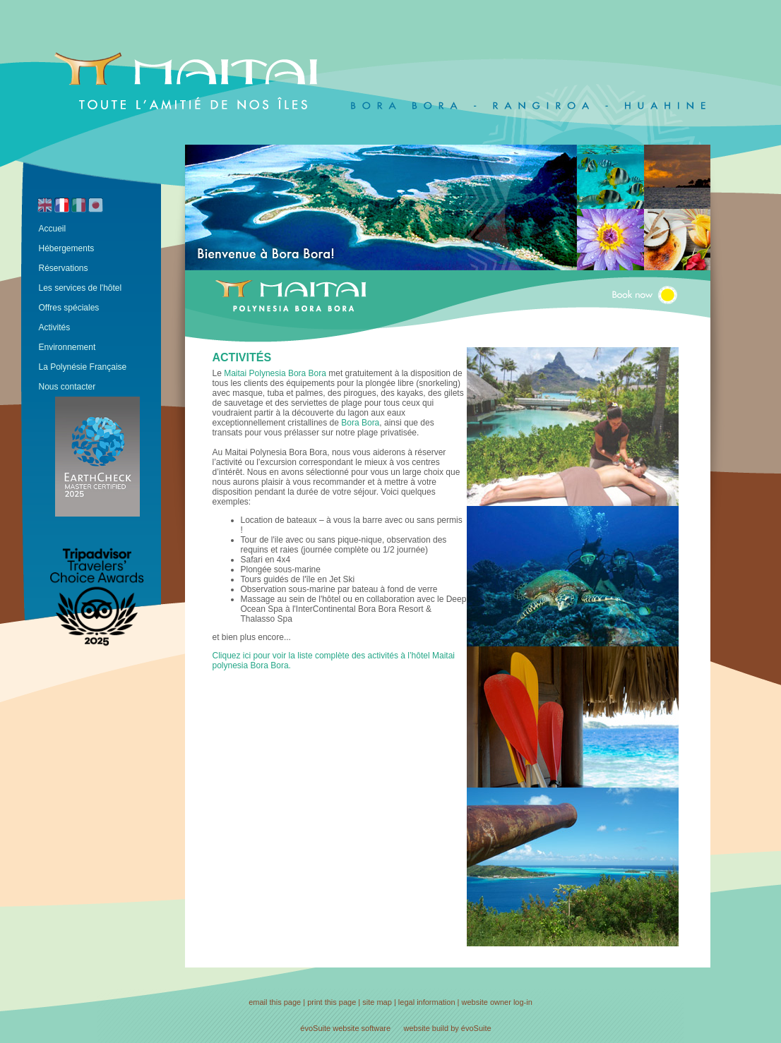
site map (377, 1002)
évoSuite (315, 1028)
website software (362, 1028)
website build (426, 1028)
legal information (426, 1002)
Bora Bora (360, 423)
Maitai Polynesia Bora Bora (275, 373)
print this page (331, 1002)
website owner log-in (497, 1002)
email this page (275, 1002)
